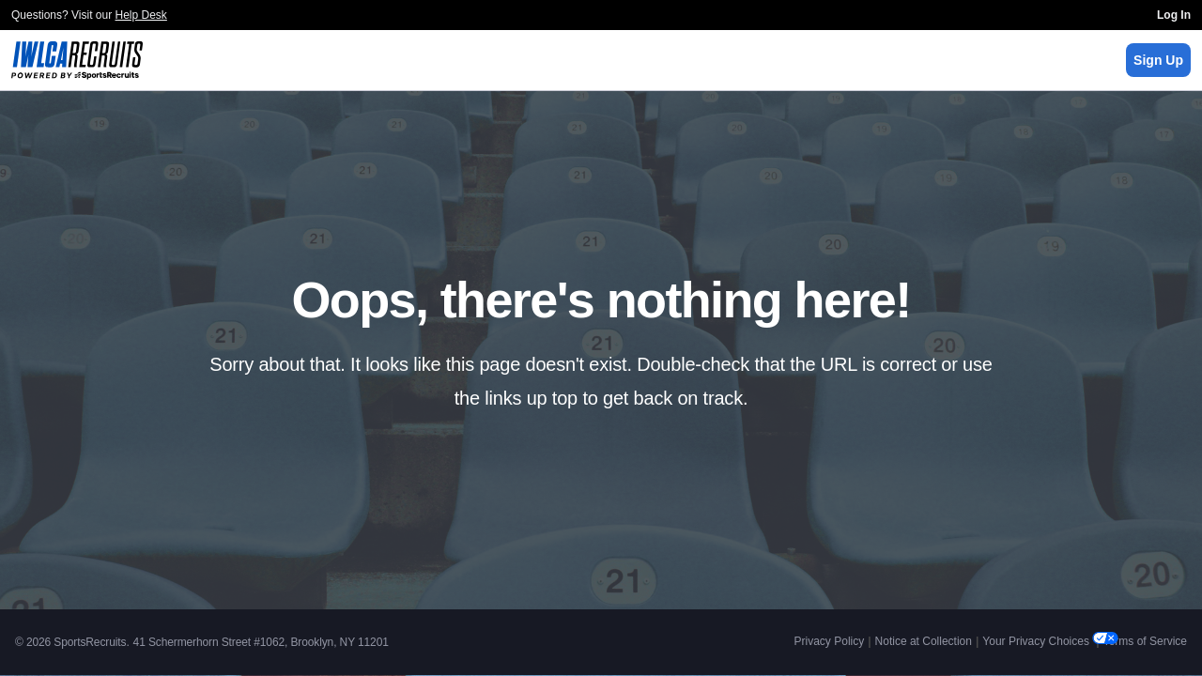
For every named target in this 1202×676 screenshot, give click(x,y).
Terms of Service (1145, 641)
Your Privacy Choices (1037, 641)
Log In (1174, 15)
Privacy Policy (829, 641)
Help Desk (141, 15)
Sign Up (1158, 60)
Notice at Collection (923, 641)
